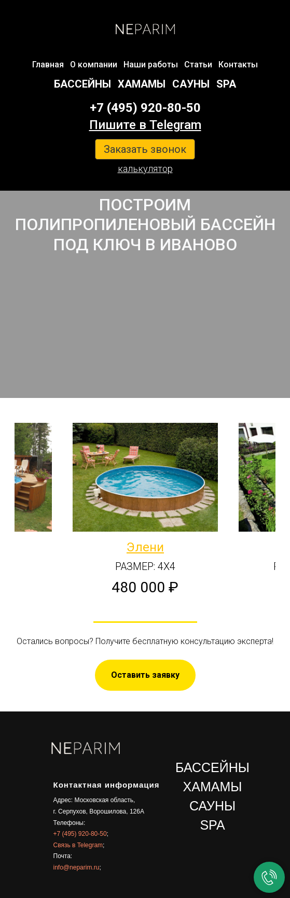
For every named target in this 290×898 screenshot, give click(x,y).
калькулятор (145, 168)
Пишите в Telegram (145, 125)
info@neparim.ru (76, 867)
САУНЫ (191, 84)
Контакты (238, 64)
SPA (226, 84)
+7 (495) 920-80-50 (145, 108)
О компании (93, 64)
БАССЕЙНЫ (82, 84)
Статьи (198, 64)
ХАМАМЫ (141, 84)
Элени (145, 547)
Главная (48, 64)
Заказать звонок (145, 149)
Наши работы (150, 64)
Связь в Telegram (78, 845)
